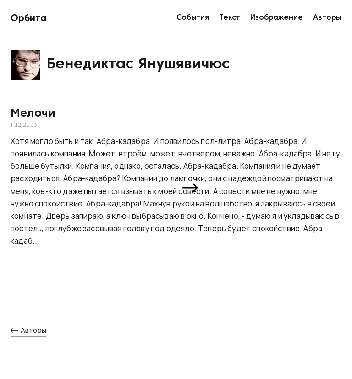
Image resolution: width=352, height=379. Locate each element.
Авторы (327, 18)
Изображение (276, 18)
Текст (229, 18)
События (192, 18)
